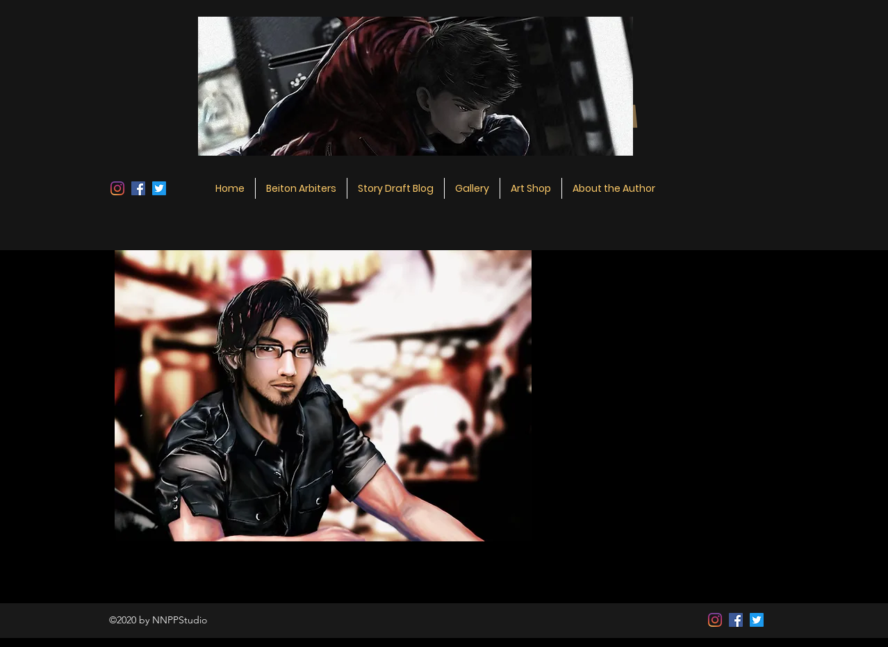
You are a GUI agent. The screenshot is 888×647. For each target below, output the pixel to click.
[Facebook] (138, 188)
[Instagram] (117, 188)
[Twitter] (159, 188)
